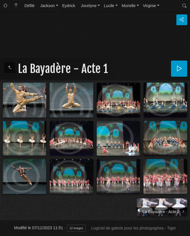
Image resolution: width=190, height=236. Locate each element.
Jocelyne (88, 5)
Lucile (109, 5)
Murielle (129, 5)
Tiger (171, 228)
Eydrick (68, 5)
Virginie (149, 5)
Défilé (29, 5)
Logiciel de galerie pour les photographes (127, 228)
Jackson (47, 5)
